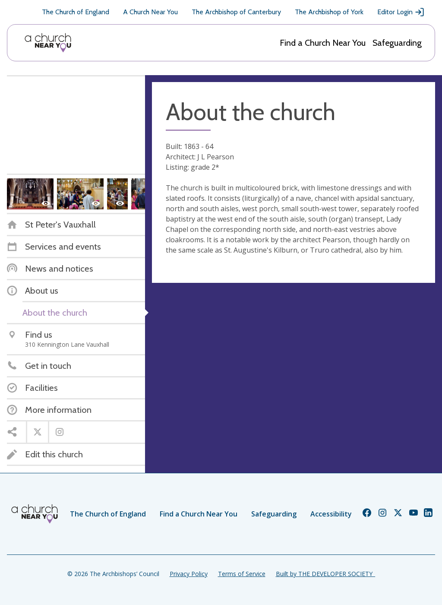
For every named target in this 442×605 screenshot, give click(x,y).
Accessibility (331, 514)
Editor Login (401, 12)
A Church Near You (150, 12)
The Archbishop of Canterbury (236, 12)
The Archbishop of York (329, 12)
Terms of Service (241, 574)
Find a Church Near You (323, 43)
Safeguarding (397, 43)
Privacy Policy (189, 574)
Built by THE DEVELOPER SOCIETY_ (325, 574)
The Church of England (75, 12)
